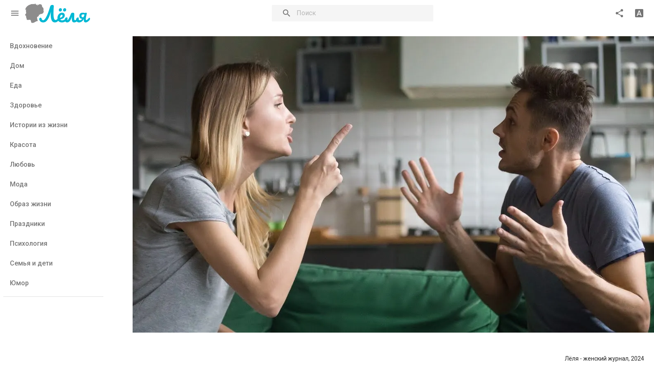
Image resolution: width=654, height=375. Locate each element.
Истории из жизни (39, 125)
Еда (16, 85)
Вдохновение (31, 46)
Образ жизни (30, 204)
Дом (17, 66)
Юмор (19, 283)
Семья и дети (31, 263)
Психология (28, 243)
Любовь (22, 164)
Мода (19, 184)
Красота (23, 145)
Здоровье (26, 105)
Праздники (27, 224)
